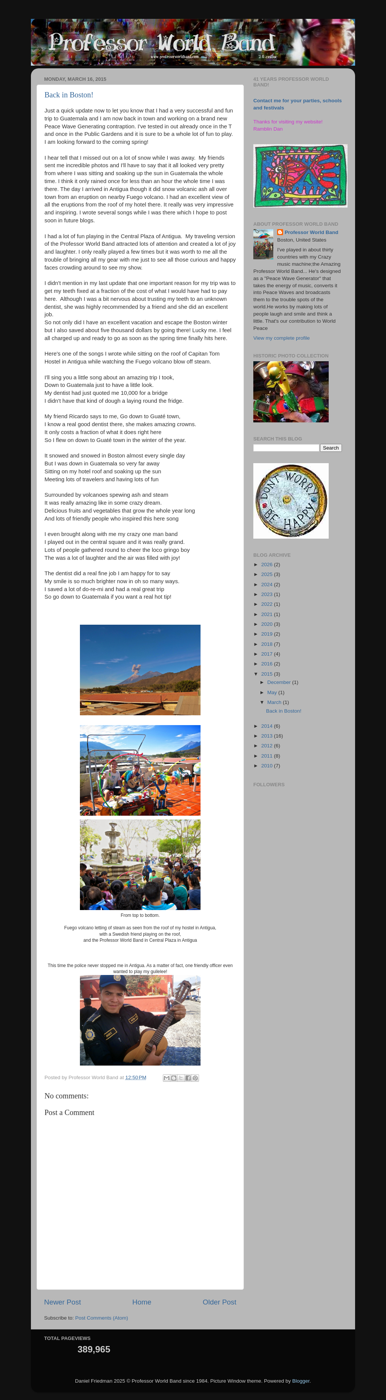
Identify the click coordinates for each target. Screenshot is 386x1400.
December (279, 682)
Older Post (219, 1302)
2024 (267, 584)
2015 (267, 674)
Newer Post (62, 1302)
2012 (267, 746)
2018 (267, 644)
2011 (267, 756)
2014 (267, 726)
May (272, 692)
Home (141, 1302)
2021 (267, 614)
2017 (267, 654)
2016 (267, 664)
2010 (267, 766)
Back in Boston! (68, 95)
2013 (267, 736)
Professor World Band (311, 232)
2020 (267, 624)
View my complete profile (281, 338)
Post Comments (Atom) (101, 1318)
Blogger (300, 1381)
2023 (267, 594)
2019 (267, 634)
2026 (267, 564)
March (275, 702)
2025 (267, 574)
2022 (267, 604)
